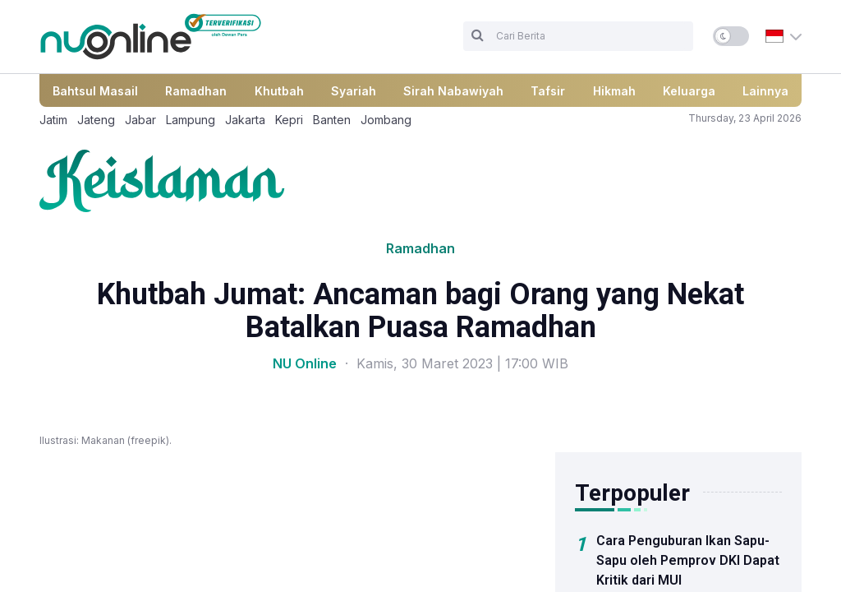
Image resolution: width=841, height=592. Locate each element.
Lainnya (765, 91)
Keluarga (689, 91)
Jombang (386, 120)
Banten (332, 120)
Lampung (190, 120)
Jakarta (245, 120)
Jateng (96, 120)
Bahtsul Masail (95, 91)
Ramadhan (196, 91)
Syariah (353, 91)
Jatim (53, 120)
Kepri (289, 120)
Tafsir (548, 91)
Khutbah (279, 91)
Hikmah (614, 91)
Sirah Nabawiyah (453, 91)
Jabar (140, 120)
